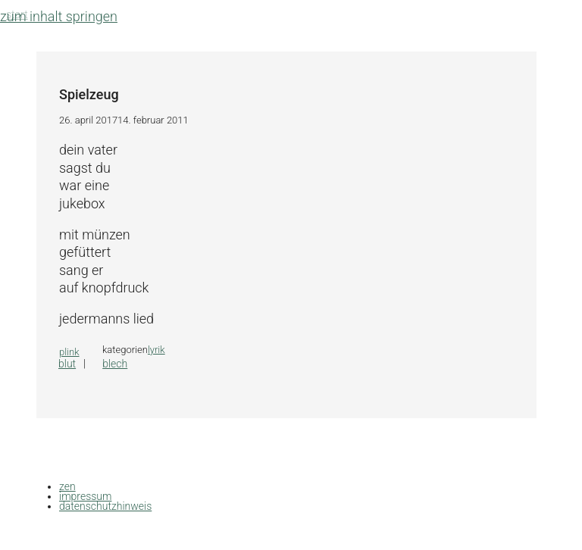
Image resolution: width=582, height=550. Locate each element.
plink (69, 352)
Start (17, 14)
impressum (85, 496)
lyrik (156, 349)
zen (67, 486)
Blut (67, 364)
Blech (114, 364)
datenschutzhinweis (105, 506)
